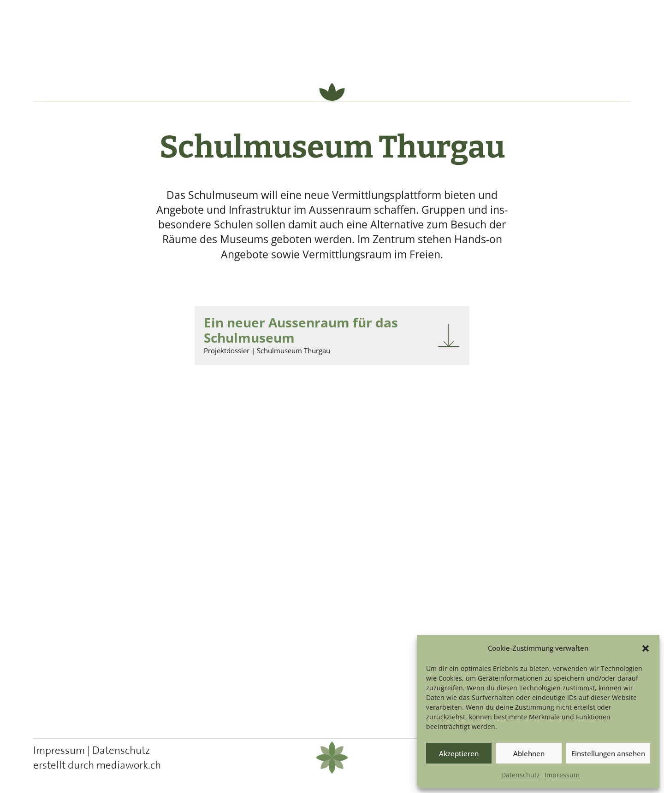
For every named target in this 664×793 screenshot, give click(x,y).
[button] (645, 648)
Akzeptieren (459, 753)
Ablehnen (529, 753)
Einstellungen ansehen (608, 753)
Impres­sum (562, 774)
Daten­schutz (520, 774)
